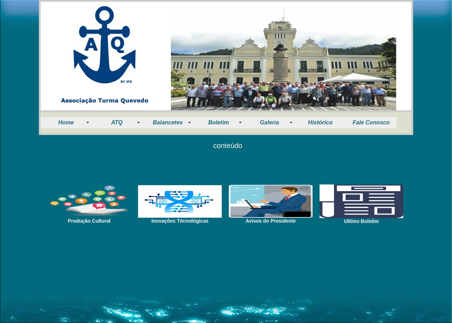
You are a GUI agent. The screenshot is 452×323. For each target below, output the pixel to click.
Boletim (218, 122)
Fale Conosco (371, 122)
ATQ (117, 122)
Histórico (320, 122)
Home (66, 122)
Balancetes (168, 122)
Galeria (269, 122)
